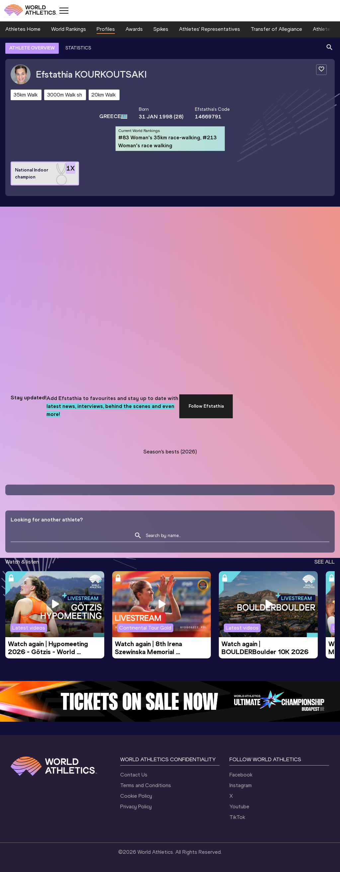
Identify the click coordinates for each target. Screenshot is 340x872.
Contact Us (133, 774)
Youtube (239, 806)
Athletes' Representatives (209, 29)
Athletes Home (23, 29)
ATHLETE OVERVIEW (32, 48)
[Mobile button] (63, 10)
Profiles (106, 29)
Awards (134, 29)
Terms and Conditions (145, 785)
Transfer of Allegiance (276, 29)
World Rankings (68, 29)
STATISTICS (78, 48)
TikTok (237, 817)
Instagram (240, 785)
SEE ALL (324, 562)
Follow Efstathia (206, 406)
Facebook (240, 774)
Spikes (160, 29)
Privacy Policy (136, 806)
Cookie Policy (136, 796)
